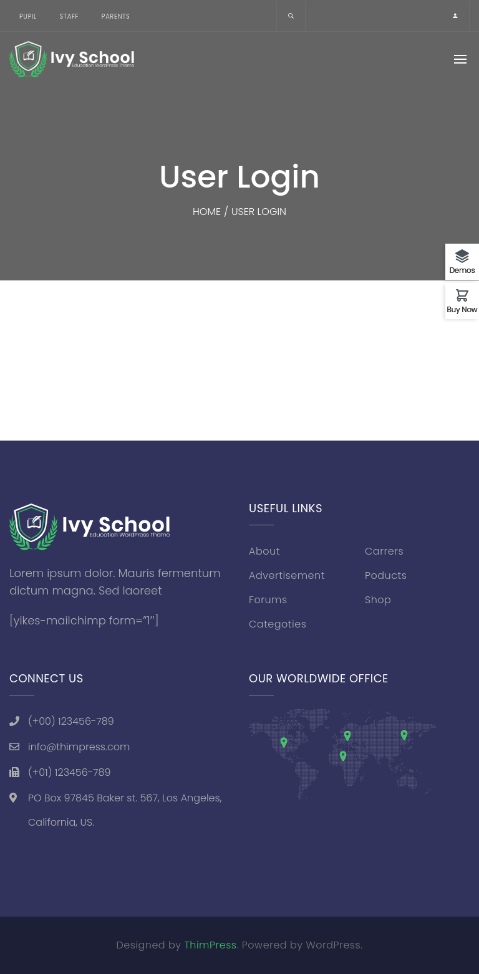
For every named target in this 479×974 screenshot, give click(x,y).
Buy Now (462, 308)
